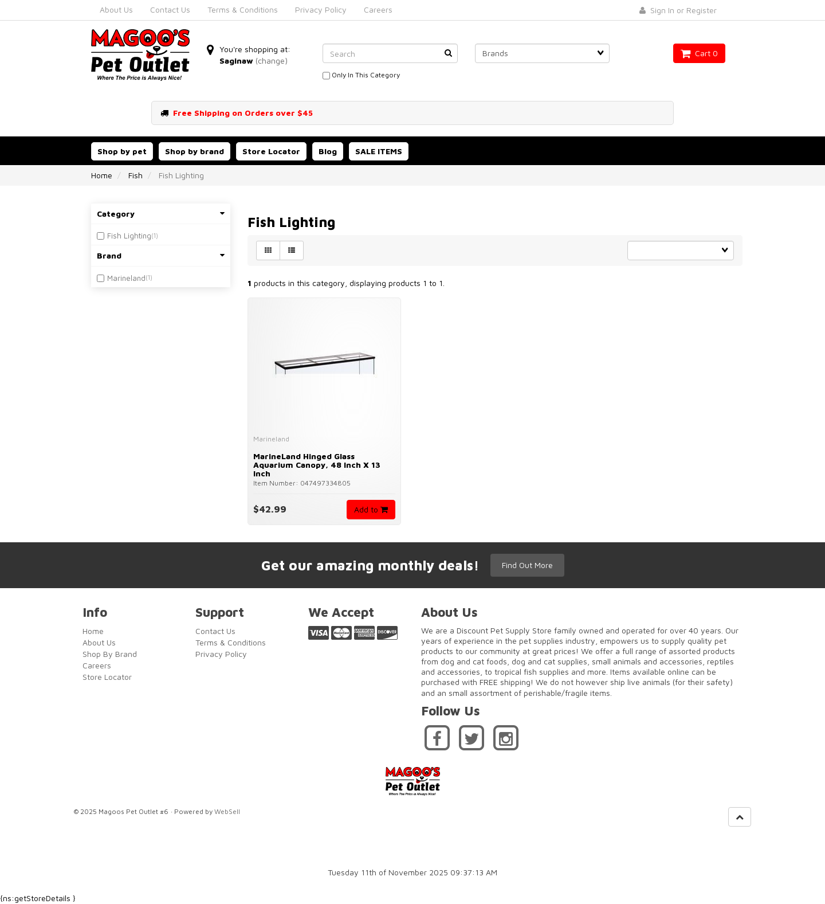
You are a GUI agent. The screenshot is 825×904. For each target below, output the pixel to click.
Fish (135, 175)
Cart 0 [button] (699, 53)
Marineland (126, 278)
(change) (272, 60)
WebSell (227, 811)
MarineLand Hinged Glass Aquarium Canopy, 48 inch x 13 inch (316, 465)
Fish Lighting (129, 235)
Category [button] (161, 213)
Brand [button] (161, 255)
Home (101, 175)
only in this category (361, 75)
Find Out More (527, 565)
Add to (371, 509)
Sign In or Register (678, 10)
